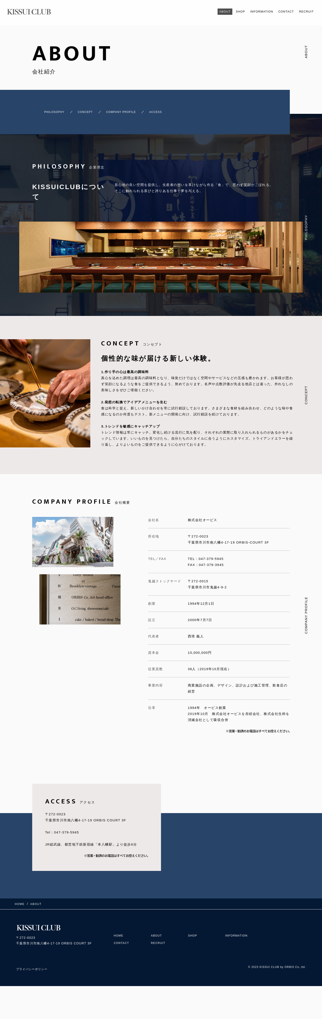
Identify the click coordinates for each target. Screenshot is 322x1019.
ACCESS (173, 110)
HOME (119, 927)
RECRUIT (305, 11)
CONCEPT (85, 110)
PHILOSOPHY (46, 110)
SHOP (230, 11)
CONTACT (282, 11)
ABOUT (213, 11)
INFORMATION (254, 11)
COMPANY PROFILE (129, 110)
